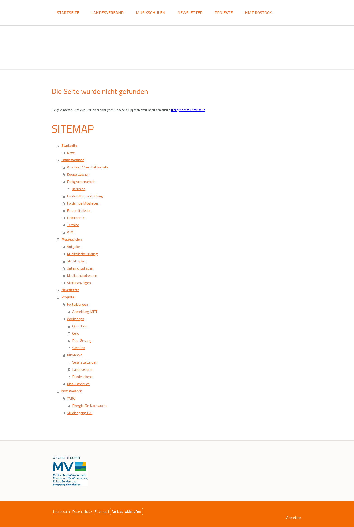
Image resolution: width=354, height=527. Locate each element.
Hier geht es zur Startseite (188, 109)
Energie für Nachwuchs (89, 405)
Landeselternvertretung (85, 196)
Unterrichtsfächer (80, 268)
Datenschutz (82, 511)
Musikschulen (150, 12)
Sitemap (101, 511)
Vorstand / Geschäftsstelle (87, 167)
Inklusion (78, 188)
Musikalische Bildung (82, 254)
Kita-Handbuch (78, 384)
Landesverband (107, 12)
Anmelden (293, 517)
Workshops (75, 319)
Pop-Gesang (81, 340)
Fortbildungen (77, 304)
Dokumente (76, 217)
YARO (71, 398)
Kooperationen (78, 174)
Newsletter (190, 12)
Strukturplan (76, 261)
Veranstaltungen (84, 362)
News (71, 152)
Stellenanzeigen (79, 282)
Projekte (224, 12)
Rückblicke (74, 355)
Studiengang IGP (79, 412)
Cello (75, 333)
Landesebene (82, 369)
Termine (73, 225)
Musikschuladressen (82, 275)
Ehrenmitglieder (79, 210)
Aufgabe (73, 246)
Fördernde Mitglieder (82, 203)
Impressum (61, 511)
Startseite (68, 12)
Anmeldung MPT (85, 311)
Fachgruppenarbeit (81, 181)
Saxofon (78, 347)
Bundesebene (82, 376)
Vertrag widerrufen (126, 511)
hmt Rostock (258, 12)
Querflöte (79, 326)
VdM (70, 232)
